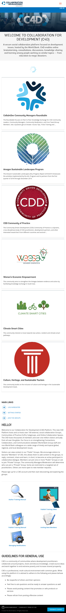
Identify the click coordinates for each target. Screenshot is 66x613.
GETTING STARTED (14, 412)
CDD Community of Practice (16, 223)
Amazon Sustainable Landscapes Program (23, 170)
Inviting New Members (49, 527)
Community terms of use (27, 607)
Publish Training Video (49, 509)
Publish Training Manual (17, 527)
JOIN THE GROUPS (14, 418)
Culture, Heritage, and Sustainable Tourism (23, 380)
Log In (62, 8)
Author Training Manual (17, 500)
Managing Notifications (17, 545)
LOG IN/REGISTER (14, 407)
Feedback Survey (56, 609)
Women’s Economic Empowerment (19, 277)
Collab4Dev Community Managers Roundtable (25, 116)
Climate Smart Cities (13, 329)
